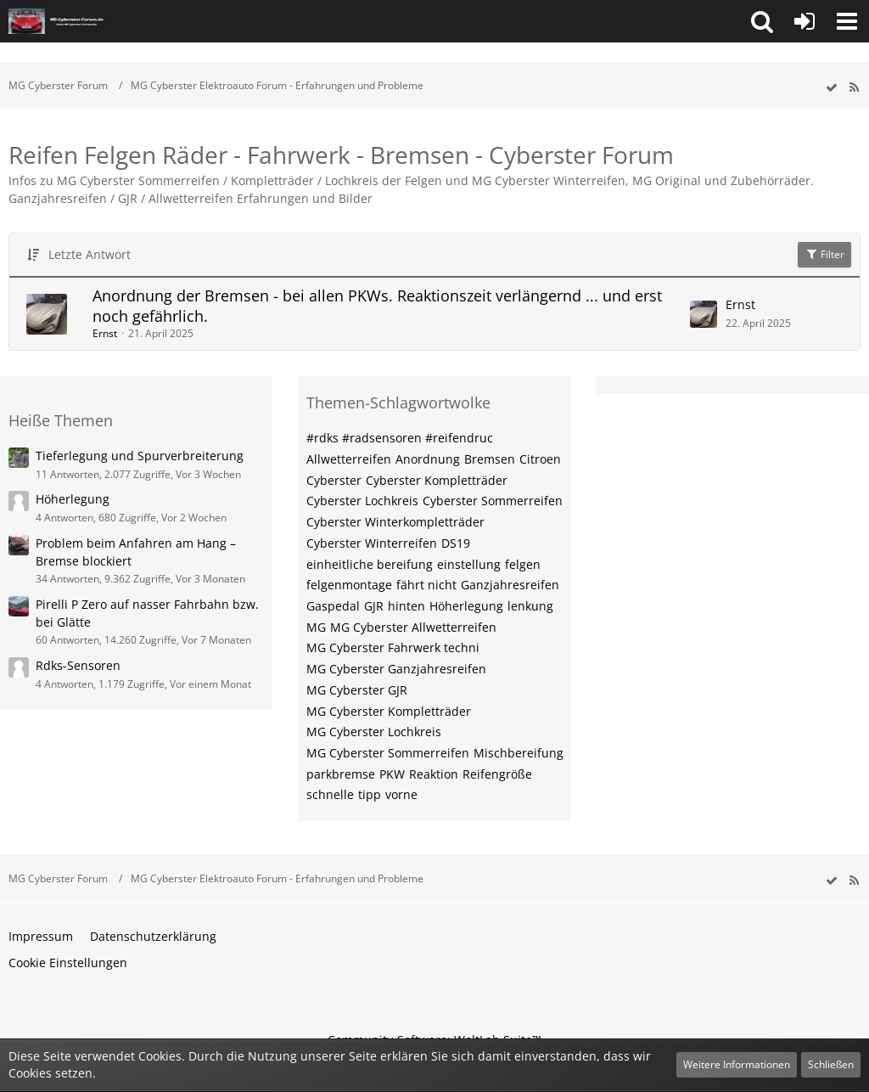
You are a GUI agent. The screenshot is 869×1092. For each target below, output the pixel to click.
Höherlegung (72, 499)
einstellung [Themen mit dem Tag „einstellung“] (469, 564)
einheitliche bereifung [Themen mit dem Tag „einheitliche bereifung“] (369, 564)
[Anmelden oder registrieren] (804, 21)
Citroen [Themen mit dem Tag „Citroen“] (540, 459)
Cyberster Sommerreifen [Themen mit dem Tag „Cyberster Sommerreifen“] (493, 501)
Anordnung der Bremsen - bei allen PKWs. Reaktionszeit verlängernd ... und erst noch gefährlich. (377, 305)
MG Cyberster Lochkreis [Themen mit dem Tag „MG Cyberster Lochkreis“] (373, 731)
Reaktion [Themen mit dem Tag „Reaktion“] (433, 774)
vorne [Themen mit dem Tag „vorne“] (401, 794)
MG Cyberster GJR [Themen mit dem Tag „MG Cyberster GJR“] (356, 690)
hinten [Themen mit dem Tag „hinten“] (406, 606)
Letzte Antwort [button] (89, 254)
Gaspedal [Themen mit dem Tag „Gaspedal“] (333, 606)
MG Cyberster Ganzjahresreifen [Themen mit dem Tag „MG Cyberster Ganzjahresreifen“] (396, 669)
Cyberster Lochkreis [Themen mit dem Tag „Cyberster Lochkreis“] (362, 501)
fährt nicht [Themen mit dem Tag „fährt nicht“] (426, 585)
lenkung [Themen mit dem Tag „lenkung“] (530, 606)
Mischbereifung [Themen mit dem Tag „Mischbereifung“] (518, 753)
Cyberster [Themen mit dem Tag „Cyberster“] (334, 480)
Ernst (105, 333)
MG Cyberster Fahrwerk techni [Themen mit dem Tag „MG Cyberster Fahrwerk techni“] (392, 647)
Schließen (831, 1064)
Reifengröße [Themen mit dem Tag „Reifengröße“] (497, 774)
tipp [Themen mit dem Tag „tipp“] (369, 794)
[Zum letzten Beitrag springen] (703, 314)
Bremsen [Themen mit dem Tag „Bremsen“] (489, 459)
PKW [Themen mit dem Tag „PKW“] (392, 774)
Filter (824, 254)
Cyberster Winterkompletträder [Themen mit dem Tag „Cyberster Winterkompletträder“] (395, 522)
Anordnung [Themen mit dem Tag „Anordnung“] (427, 459)
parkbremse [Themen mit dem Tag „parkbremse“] (340, 774)
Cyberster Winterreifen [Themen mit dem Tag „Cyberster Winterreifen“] (371, 543)
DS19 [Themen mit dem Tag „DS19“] (455, 543)
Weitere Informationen (736, 1064)
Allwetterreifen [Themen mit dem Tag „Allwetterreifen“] (348, 459)
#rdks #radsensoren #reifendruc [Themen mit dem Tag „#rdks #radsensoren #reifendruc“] (399, 438)
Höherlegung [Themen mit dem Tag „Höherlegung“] (466, 606)
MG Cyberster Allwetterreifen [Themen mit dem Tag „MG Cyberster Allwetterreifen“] (413, 627)
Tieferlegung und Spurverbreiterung (140, 455)
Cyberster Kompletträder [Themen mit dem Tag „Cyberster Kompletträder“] (436, 480)
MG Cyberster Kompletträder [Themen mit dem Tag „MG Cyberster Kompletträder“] (388, 711)
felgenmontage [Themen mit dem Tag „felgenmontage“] (349, 585)
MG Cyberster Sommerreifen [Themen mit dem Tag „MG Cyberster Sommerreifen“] (387, 753)
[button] (762, 21)
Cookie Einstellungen (67, 962)
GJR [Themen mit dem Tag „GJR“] (374, 606)
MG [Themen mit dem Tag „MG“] (316, 627)
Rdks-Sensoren (78, 665)
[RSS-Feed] (854, 88)
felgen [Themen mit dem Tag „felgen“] (523, 564)
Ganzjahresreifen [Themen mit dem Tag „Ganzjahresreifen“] (510, 585)
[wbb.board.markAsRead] (831, 88)
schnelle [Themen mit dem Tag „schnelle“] (330, 794)
